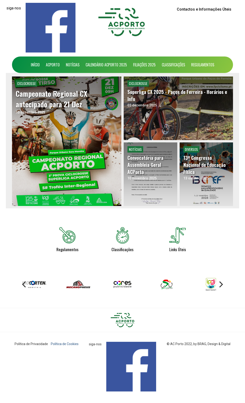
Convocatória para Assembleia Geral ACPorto (145, 164)
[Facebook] (50, 27)
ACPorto (53, 65)
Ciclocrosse (26, 83)
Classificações (173, 65)
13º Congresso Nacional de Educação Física (204, 164)
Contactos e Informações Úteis (204, 9)
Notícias (72, 65)
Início (35, 65)
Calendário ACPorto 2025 (106, 65)
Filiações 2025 (144, 65)
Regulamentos (202, 65)
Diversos (191, 149)
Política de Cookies (65, 344)
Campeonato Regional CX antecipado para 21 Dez (51, 98)
